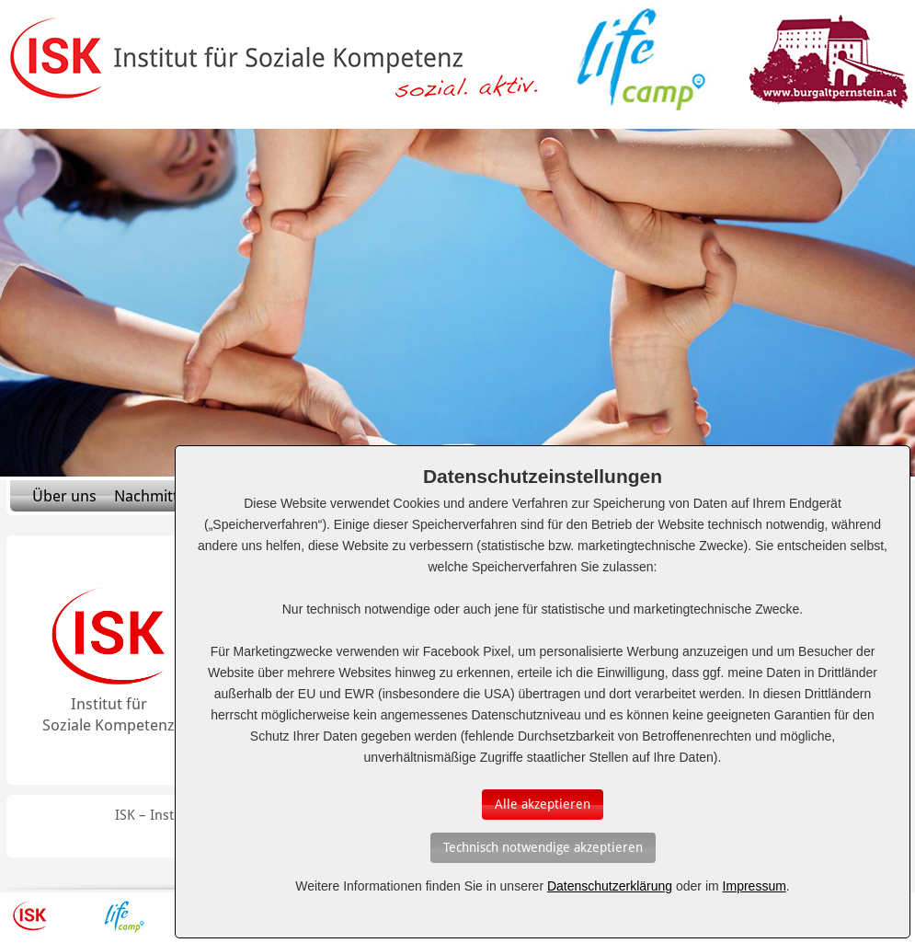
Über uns (64, 496)
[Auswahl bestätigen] (542, 804)
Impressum (754, 886)
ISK (30, 916)
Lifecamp (124, 916)
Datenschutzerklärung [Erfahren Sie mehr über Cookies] (609, 886)
